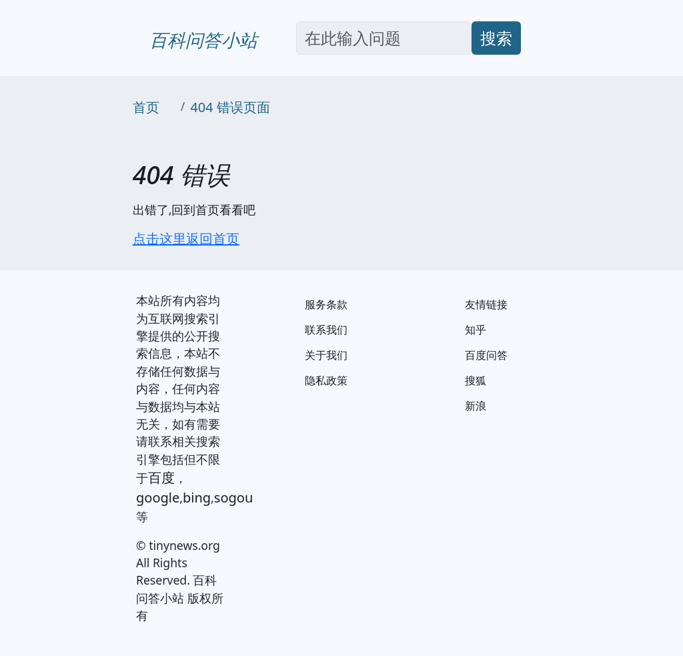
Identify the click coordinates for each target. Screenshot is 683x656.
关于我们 (326, 355)
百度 (161, 477)
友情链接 (486, 304)
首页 (146, 107)
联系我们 (326, 329)
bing (197, 497)
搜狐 (475, 380)
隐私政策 (326, 380)
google (157, 497)
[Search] (384, 38)
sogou (233, 497)
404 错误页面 (230, 107)
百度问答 (486, 355)
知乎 (475, 329)
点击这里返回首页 (186, 239)
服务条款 (326, 304)
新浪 (475, 405)
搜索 (496, 38)
